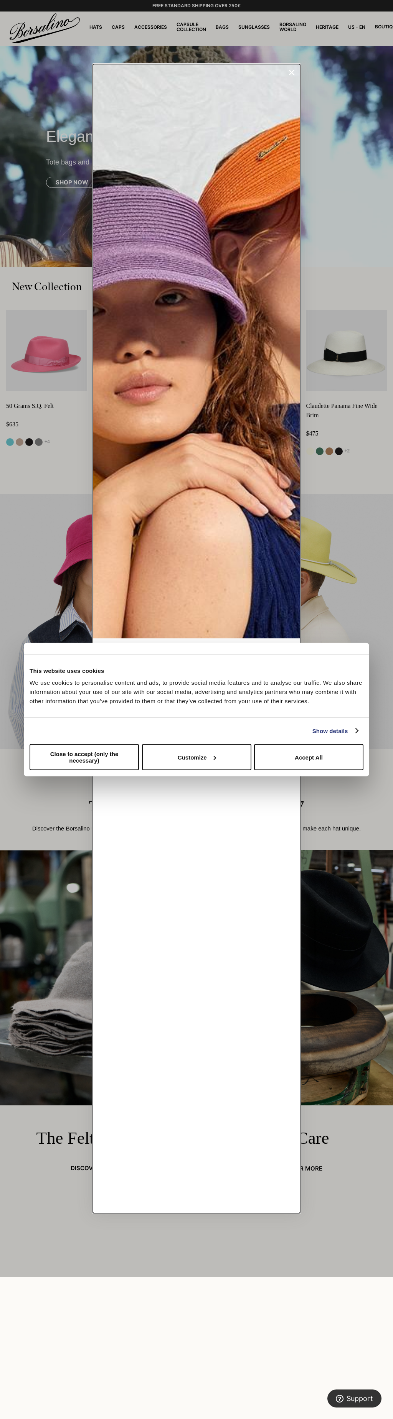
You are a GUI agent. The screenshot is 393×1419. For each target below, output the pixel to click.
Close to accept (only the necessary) (84, 757)
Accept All (309, 757)
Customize (197, 757)
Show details (330, 730)
